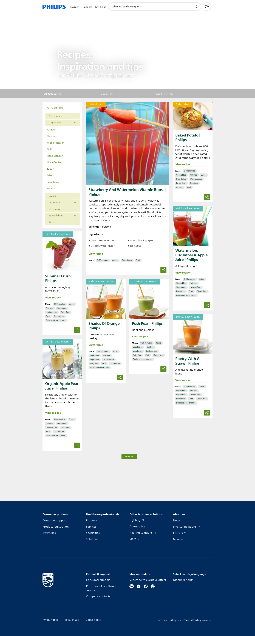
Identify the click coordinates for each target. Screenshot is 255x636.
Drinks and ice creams (186, 295)
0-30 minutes (102, 260)
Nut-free (193, 175)
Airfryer (51, 130)
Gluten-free (201, 291)
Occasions (54, 209)
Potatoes (194, 183)
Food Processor (55, 143)
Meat (188, 187)
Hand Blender (55, 156)
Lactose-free (195, 287)
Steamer (51, 189)
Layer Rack (181, 183)
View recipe (96, 253)
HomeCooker (54, 162)
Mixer (50, 175)
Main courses (196, 179)
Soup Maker (53, 182)
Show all (129, 456)
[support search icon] (196, 7)
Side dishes (127, 260)
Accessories (55, 116)
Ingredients (55, 203)
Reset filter (54, 108)
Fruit (138, 260)
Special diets (56, 216)
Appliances (55, 123)
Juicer (50, 169)
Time (51, 222)
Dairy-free (180, 291)
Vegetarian (181, 287)
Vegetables (181, 175)
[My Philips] (207, 6)
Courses (53, 196)
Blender (51, 136)
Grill (49, 149)
